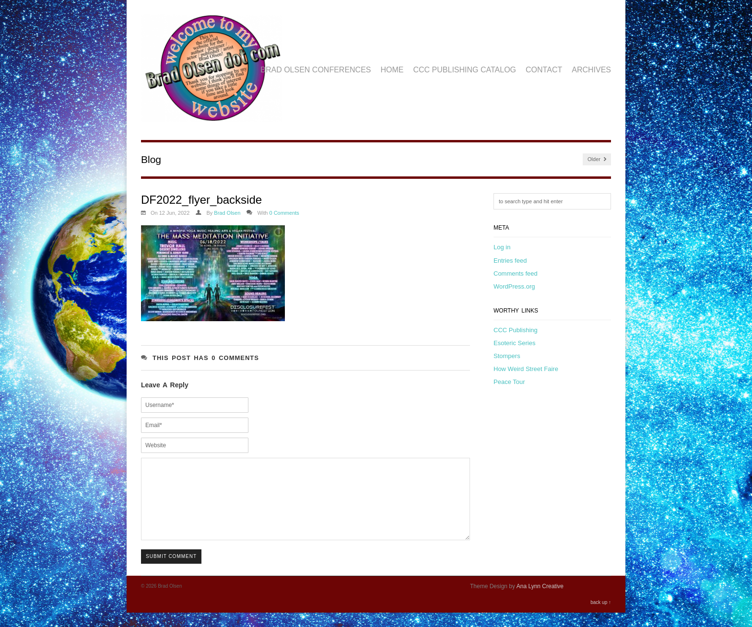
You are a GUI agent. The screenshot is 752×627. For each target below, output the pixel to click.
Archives (591, 70)
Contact (544, 70)
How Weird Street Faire (526, 368)
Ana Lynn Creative (540, 600)
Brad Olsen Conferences (315, 70)
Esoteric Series (514, 343)
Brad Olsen (227, 213)
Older (597, 159)
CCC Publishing (516, 330)
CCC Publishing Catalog (465, 70)
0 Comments (284, 213)
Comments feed (516, 273)
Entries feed (510, 260)
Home (392, 70)
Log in (502, 247)
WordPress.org (514, 286)
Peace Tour (509, 381)
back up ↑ (600, 616)
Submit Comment (171, 570)
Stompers (507, 356)
